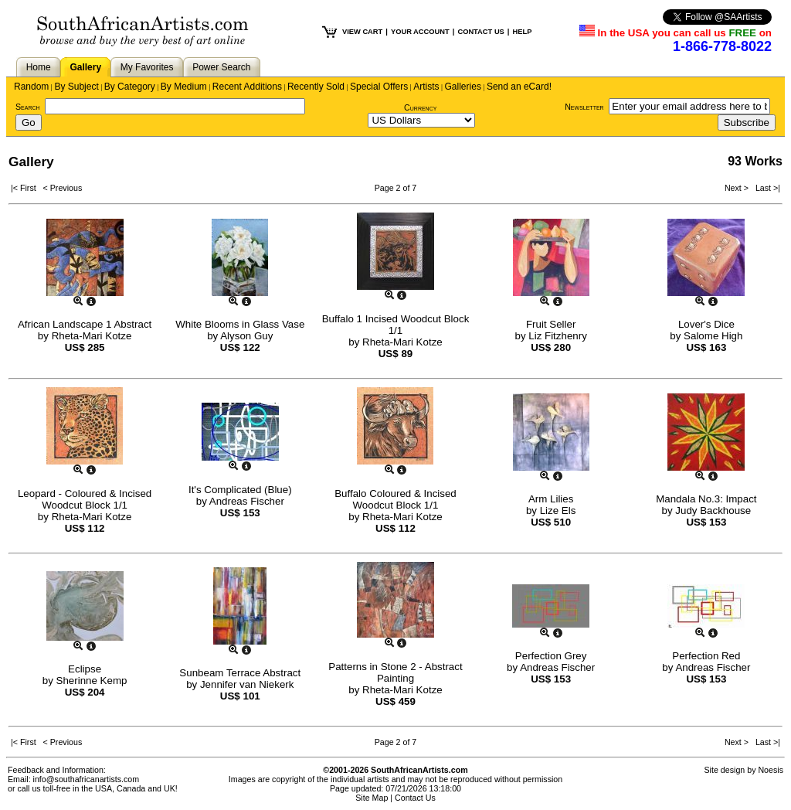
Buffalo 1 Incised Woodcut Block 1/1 (396, 324)
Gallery (85, 67)
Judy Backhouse (713, 510)
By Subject (76, 86)
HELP (521, 32)
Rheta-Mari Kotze (92, 336)
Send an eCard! (519, 86)
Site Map (371, 797)
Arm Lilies (551, 499)
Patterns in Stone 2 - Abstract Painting (395, 672)
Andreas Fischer (246, 501)
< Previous (63, 187)
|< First (27, 187)
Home (38, 67)
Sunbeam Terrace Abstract (239, 673)
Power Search (221, 67)
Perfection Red (706, 656)
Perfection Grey (551, 656)
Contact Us (415, 797)
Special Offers (379, 86)
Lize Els (558, 510)
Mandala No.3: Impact (706, 499)
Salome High (713, 336)
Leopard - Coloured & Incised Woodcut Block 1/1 (84, 499)
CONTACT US (480, 32)
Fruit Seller (550, 324)
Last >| (765, 187)
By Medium (184, 86)
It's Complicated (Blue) (240, 489)
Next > (738, 187)
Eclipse (84, 669)
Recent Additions (247, 86)
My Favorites (147, 67)
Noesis (770, 769)
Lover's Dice (706, 324)
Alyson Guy (246, 336)
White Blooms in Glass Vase (239, 324)
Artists (426, 86)
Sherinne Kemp (91, 680)
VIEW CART (362, 32)
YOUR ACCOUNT (420, 32)
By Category (129, 86)
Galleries (463, 86)
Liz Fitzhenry (557, 336)
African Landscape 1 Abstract (84, 324)
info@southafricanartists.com (86, 779)
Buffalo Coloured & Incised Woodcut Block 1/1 (395, 499)
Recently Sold (316, 86)
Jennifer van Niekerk (247, 684)
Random (31, 86)
